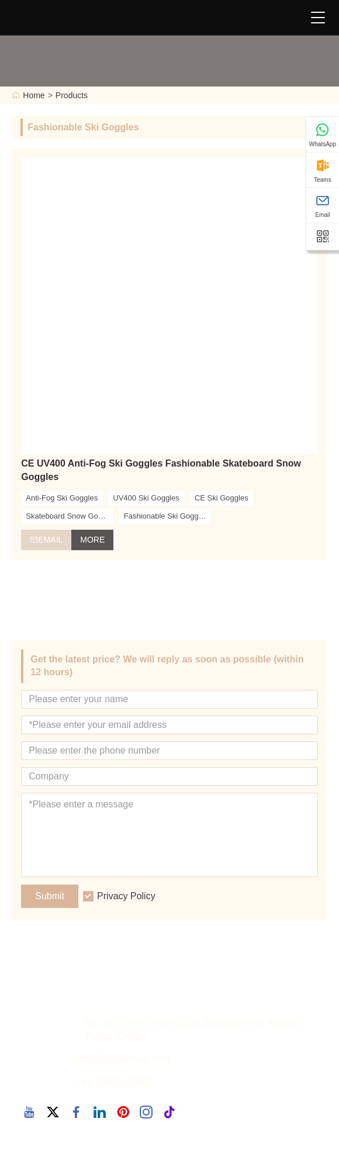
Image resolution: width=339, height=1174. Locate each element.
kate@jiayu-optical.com (121, 1058)
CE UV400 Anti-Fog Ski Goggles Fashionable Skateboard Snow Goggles (161, 470)
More (92, 539)
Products (72, 95)
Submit (49, 896)
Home (33, 95)
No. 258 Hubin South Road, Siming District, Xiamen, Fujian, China (193, 1029)
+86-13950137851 (115, 1082)
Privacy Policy (126, 896)
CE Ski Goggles (221, 497)
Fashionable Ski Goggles (166, 516)
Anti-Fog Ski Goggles (62, 497)
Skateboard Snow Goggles (69, 516)
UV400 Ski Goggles (146, 497)
